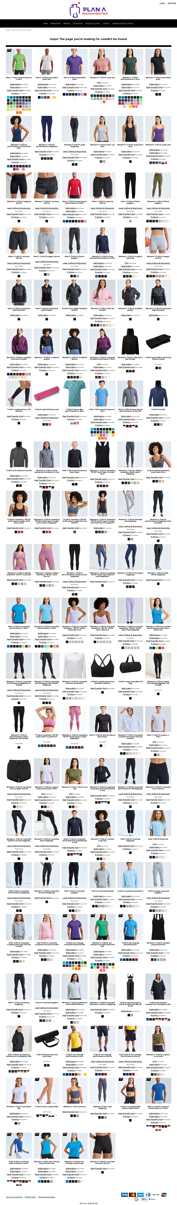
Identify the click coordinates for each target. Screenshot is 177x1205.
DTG (98, 83)
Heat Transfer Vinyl (15, 90)
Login (162, 3)
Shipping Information (46, 1197)
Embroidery (15, 87)
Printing (15, 93)
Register (172, 3)
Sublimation (15, 84)
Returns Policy (30, 1197)
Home (8, 30)
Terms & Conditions (14, 1197)
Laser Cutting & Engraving (74, 151)
